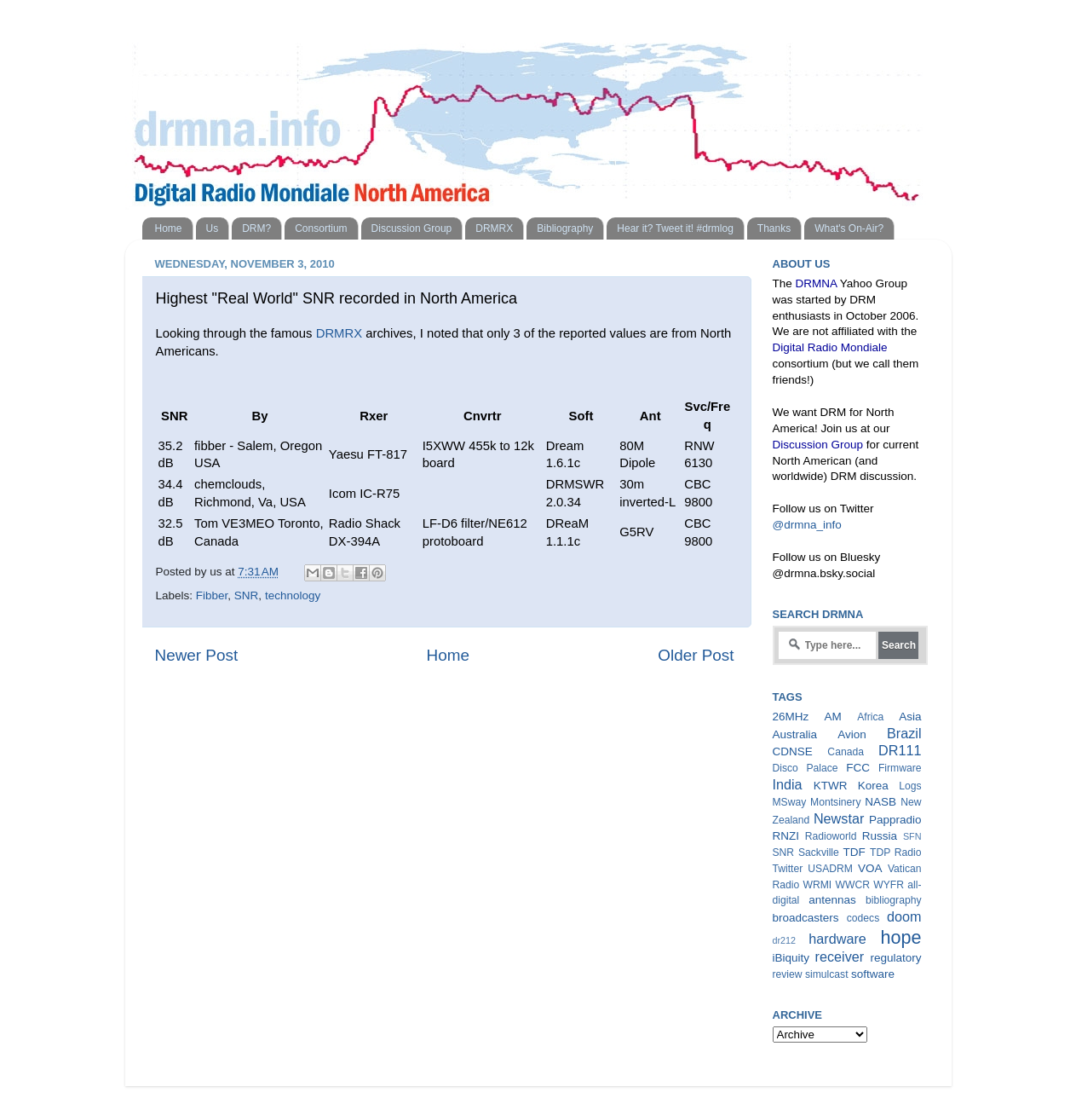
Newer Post (197, 655)
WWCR (853, 885)
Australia (795, 734)
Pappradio (895, 819)
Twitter (788, 869)
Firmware (900, 768)
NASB (880, 801)
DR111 (899, 750)
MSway (790, 802)
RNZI (786, 835)
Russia (879, 835)
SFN (912, 836)
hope (900, 937)
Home (168, 228)
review (788, 974)
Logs (910, 786)
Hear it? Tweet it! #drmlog (675, 228)
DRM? (256, 228)
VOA (870, 868)
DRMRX (494, 228)
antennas (832, 899)
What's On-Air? (848, 228)
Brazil (904, 733)
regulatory (895, 957)
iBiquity (791, 957)
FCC (858, 767)
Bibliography (565, 228)
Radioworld (831, 836)
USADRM (830, 869)
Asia (910, 716)
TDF (854, 852)
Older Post (696, 655)
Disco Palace (805, 768)
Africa (870, 717)
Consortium (321, 228)
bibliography (893, 900)
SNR (246, 595)
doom (904, 916)
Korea (873, 785)
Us (212, 228)
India (788, 784)
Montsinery (835, 802)
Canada (845, 752)
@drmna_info (807, 524)
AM (833, 716)
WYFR (888, 885)
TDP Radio (896, 852)
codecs (863, 918)
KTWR (831, 785)
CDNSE (793, 751)
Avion (851, 734)
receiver (840, 956)
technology (292, 595)
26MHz (791, 716)
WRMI (817, 885)
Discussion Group (411, 228)
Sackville (818, 852)
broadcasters (806, 917)
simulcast (827, 974)
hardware (837, 938)
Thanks (774, 228)
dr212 (785, 940)
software (873, 974)
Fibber (212, 595)
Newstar (839, 818)
